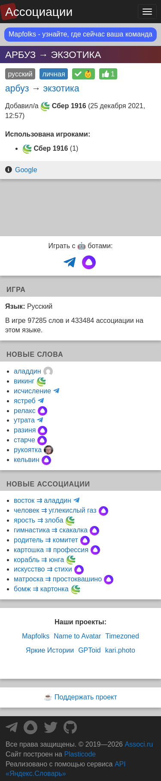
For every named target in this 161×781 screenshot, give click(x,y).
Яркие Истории (50, 650)
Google (26, 169)
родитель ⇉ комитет (46, 540)
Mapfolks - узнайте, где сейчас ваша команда (80, 34)
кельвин (26, 459)
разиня (25, 430)
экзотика (61, 88)
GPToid (89, 650)
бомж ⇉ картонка (41, 589)
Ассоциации (39, 11)
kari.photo (120, 650)
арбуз (17, 88)
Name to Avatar (77, 636)
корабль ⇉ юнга (39, 559)
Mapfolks (35, 636)
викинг (24, 381)
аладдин (27, 371)
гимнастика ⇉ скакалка (51, 530)
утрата (24, 420)
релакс (25, 410)
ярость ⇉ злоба (38, 520)
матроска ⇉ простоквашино (58, 579)
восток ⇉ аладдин (42, 500)
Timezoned (122, 636)
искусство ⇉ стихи (43, 569)
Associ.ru (139, 744)
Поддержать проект (86, 697)
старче (24, 440)
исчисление (32, 391)
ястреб (25, 400)
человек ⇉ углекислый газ (55, 510)
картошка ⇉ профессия (51, 549)
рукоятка (28, 449)
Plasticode (80, 754)
